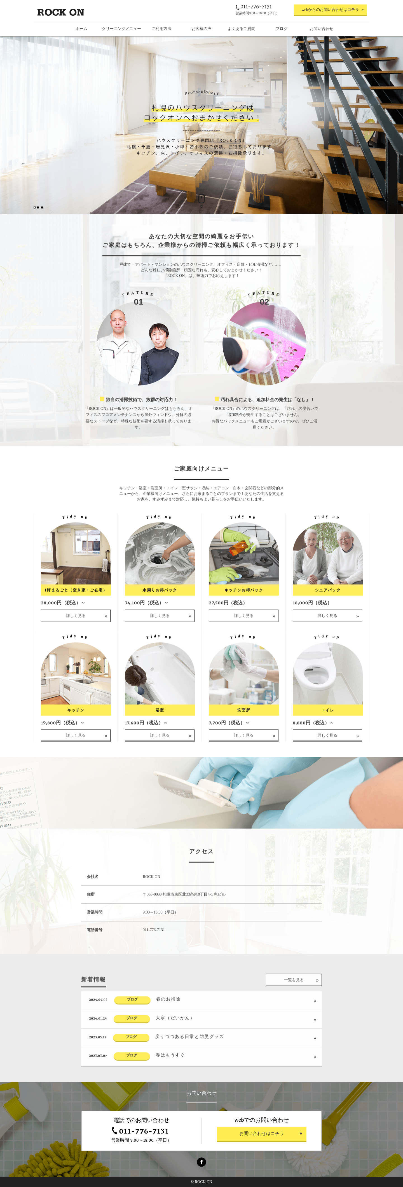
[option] (201, 125)
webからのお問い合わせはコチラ (330, 10)
